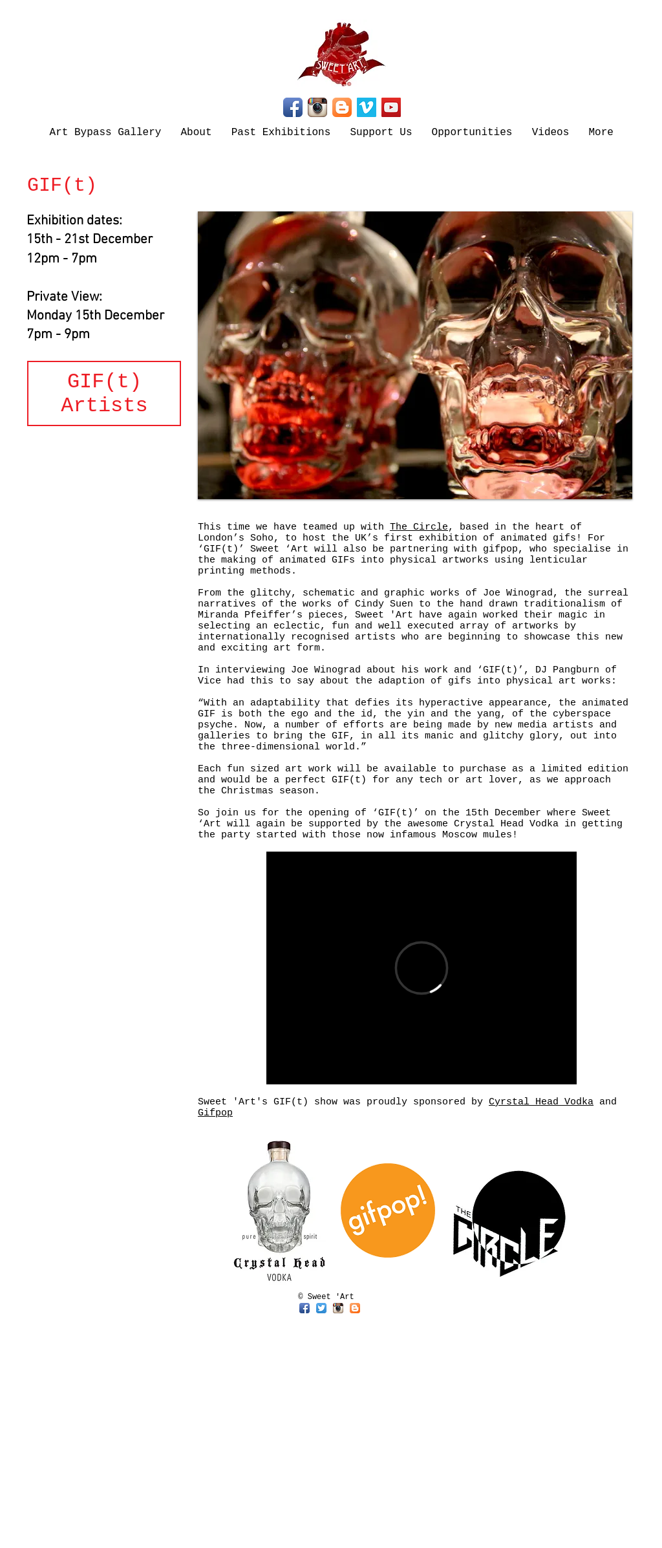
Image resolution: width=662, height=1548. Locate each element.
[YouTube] (391, 107)
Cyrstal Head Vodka (541, 1102)
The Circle (419, 527)
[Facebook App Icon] (293, 107)
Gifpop (215, 1113)
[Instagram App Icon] (317, 107)
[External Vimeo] (421, 968)
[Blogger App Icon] (342, 107)
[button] (415, 355)
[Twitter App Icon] (321, 1308)
